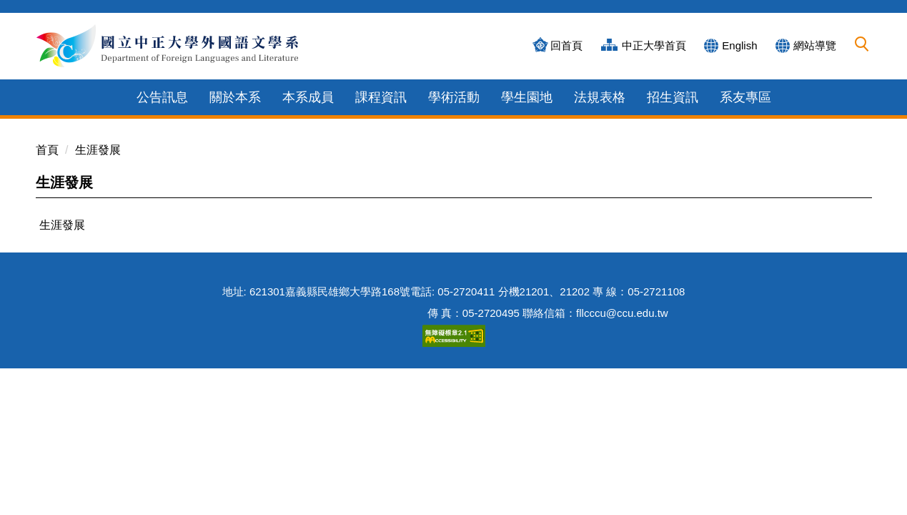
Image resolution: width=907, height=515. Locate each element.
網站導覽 (814, 45)
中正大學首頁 (654, 45)
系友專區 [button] (745, 97)
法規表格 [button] (599, 97)
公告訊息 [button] (162, 97)
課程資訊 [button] (381, 97)
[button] (862, 44)
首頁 (47, 150)
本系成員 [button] (308, 97)
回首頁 (566, 45)
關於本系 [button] (235, 97)
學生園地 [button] (526, 97)
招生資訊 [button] (672, 97)
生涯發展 (98, 150)
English (739, 45)
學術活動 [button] (454, 97)
